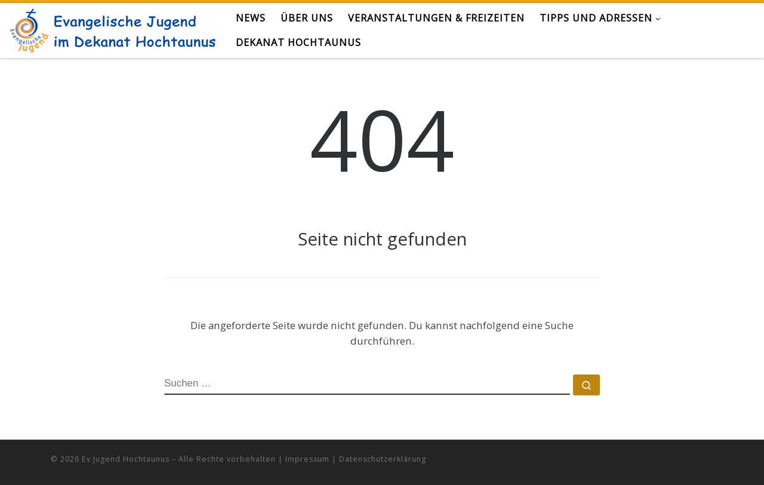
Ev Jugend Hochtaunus (126, 459)
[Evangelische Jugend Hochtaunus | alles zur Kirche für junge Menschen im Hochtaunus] (113, 28)
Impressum (307, 459)
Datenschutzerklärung (382, 459)
